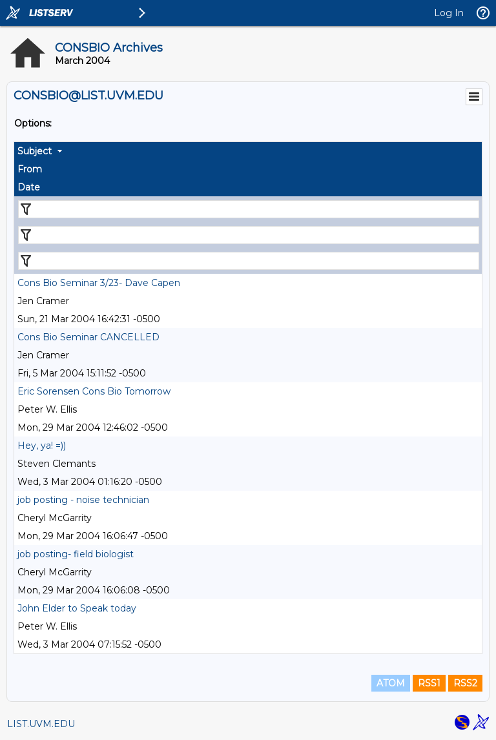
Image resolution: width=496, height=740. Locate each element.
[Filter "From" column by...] (248, 235)
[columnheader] (248, 151)
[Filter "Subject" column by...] (248, 209)
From (29, 169)
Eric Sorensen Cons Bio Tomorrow (93, 391)
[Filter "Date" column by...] (248, 261)
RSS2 (465, 683)
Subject (34, 151)
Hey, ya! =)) (41, 445)
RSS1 (429, 683)
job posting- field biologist (75, 554)
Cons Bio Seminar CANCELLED (88, 337)
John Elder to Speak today (76, 608)
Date (28, 187)
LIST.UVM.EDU (41, 724)
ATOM (391, 683)
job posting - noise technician (83, 500)
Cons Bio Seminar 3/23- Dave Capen (98, 283)
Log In (449, 13)
